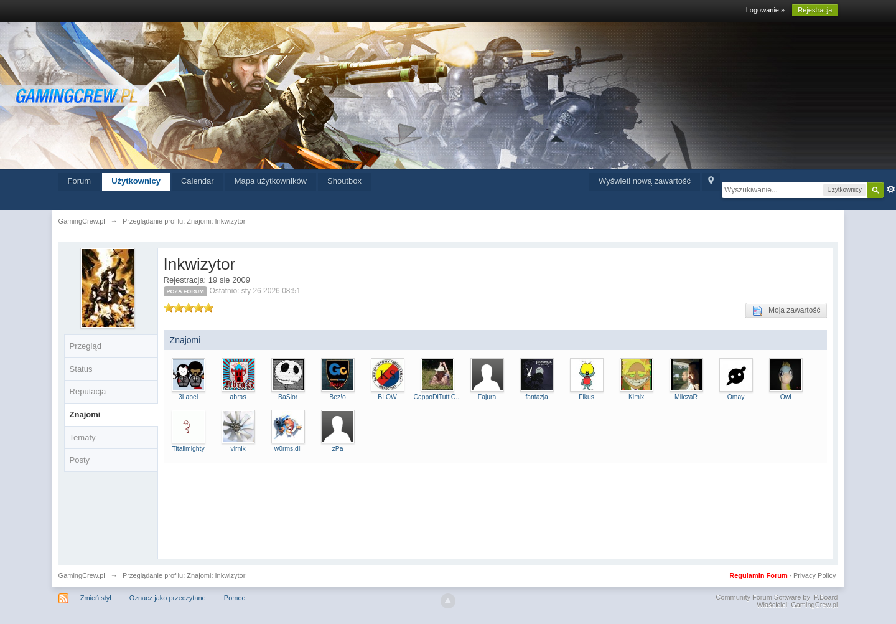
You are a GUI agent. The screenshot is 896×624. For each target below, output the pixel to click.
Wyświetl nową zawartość (645, 181)
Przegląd (85, 346)
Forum (79, 181)
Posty (80, 460)
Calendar (197, 181)
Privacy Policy (814, 575)
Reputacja (88, 391)
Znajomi (85, 414)
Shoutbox (344, 181)
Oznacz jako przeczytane (167, 598)
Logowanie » (765, 10)
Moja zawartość (786, 311)
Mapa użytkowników (271, 181)
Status (81, 369)
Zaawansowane (891, 189)
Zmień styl (95, 598)
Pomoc (234, 598)
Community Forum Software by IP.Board (777, 597)
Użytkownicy (136, 181)
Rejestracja (815, 10)
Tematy (83, 437)
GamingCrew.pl (81, 575)
